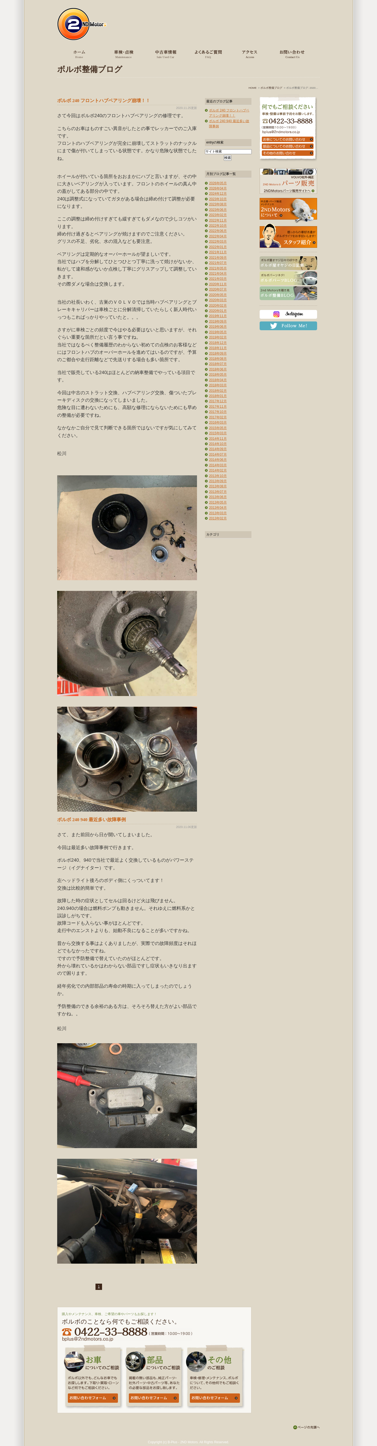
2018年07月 (218, 364)
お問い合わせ (291, 54)
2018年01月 (218, 396)
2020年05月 (218, 295)
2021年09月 (218, 258)
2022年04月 (218, 236)
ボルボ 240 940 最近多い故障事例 (91, 819)
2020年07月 (218, 289)
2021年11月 (218, 252)
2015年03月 (218, 433)
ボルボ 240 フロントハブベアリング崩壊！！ (103, 100)
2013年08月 (218, 486)
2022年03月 (218, 241)
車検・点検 (123, 54)
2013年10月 (218, 476)
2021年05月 (218, 268)
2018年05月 (218, 374)
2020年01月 (218, 311)
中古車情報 (165, 54)
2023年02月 (218, 215)
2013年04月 (218, 508)
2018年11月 (218, 348)
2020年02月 (218, 305)
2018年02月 (218, 391)
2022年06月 (218, 231)
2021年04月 (218, 273)
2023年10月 (218, 199)
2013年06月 (218, 497)
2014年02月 (218, 470)
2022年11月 (218, 220)
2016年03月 (218, 422)
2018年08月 (218, 359)
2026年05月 (218, 183)
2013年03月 (218, 513)
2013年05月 (218, 502)
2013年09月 (218, 481)
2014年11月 (218, 439)
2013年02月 (218, 518)
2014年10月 (218, 444)
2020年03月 (218, 300)
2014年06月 (218, 460)
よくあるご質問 (207, 54)
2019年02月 (218, 337)
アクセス (249, 54)
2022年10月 (218, 226)
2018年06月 (218, 369)
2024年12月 (218, 194)
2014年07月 (218, 454)
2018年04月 (218, 380)
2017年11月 (218, 407)
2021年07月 (218, 263)
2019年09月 (218, 321)
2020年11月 (218, 284)
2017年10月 (218, 412)
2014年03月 (218, 465)
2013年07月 (218, 492)
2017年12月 (218, 401)
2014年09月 (218, 449)
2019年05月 (218, 332)
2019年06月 (218, 327)
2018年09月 (218, 353)
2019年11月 (218, 316)
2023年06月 (218, 210)
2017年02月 (218, 417)
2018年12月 (218, 343)
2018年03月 (218, 385)
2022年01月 (218, 247)
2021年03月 (218, 279)
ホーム (79, 54)
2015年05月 (218, 428)
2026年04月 (218, 188)
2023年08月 (218, 204)
